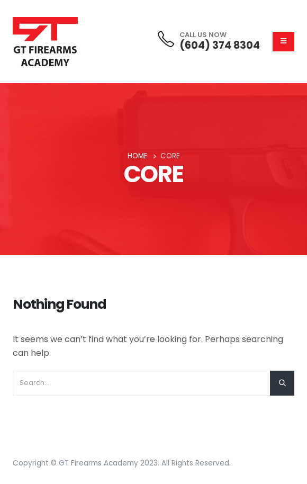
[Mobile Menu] (283, 41)
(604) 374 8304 (219, 45)
